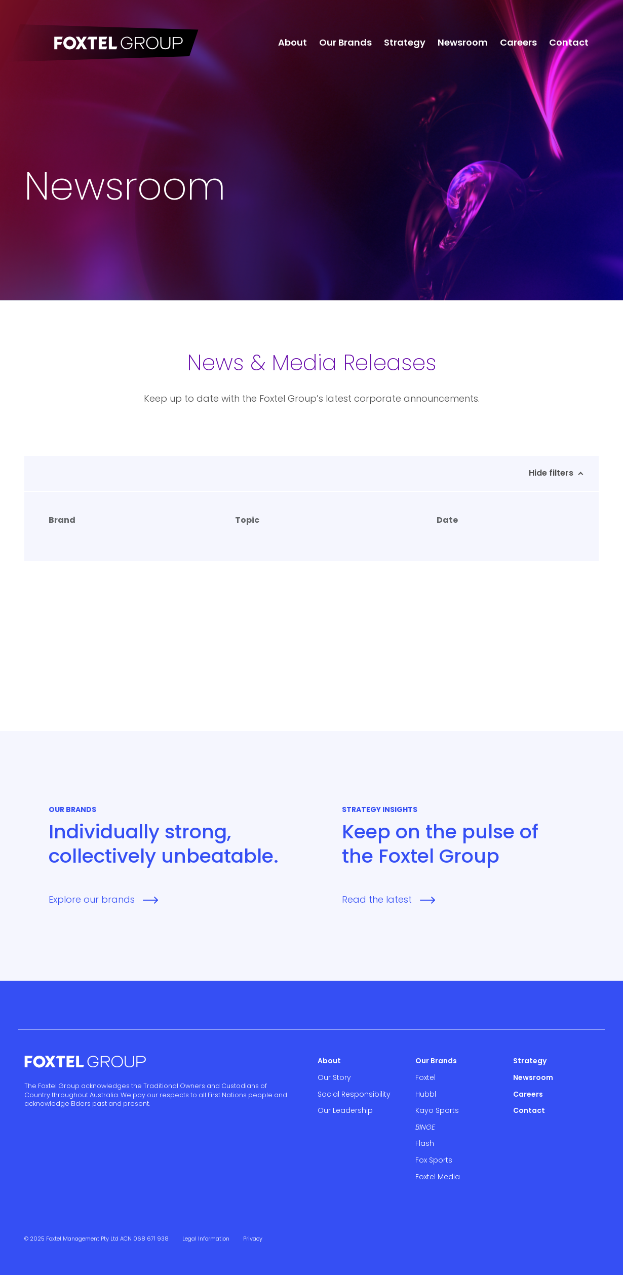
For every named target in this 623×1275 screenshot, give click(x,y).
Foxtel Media (437, 1177)
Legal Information (205, 1238)
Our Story (334, 1077)
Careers (518, 42)
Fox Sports (433, 1160)
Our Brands (345, 42)
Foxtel (425, 1077)
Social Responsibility (354, 1094)
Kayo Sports (437, 1110)
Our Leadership (345, 1110)
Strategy (404, 42)
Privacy (252, 1238)
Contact (569, 42)
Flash (424, 1143)
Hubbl (425, 1094)
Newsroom (463, 42)
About (292, 42)
